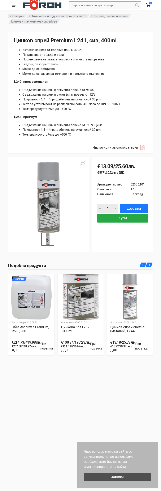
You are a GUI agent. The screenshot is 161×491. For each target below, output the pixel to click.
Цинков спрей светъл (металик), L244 (127, 329)
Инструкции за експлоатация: (119, 147)
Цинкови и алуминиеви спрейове (34, 21)
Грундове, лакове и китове (109, 16)
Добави (134, 208)
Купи (122, 218)
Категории (17, 16)
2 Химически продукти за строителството (58, 16)
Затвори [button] (117, 476)
